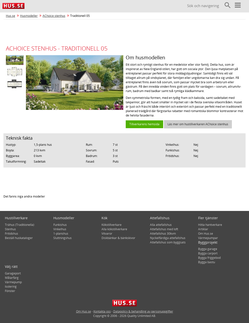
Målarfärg (12, 278)
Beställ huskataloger (19, 238)
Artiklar (203, 229)
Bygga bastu (206, 262)
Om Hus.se (205, 233)
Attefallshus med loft (164, 229)
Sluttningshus (62, 238)
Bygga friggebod (209, 258)
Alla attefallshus (161, 225)
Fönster (10, 291)
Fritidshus (11, 233)
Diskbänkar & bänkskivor (118, 238)
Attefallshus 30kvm (163, 233)
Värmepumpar (208, 238)
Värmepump (13, 282)
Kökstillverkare (112, 225)
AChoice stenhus (54, 16)
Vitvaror (107, 233)
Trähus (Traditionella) (19, 225)
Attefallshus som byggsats (168, 242)
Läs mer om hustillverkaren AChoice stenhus (198, 124)
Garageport (13, 273)
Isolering (11, 286)
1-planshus (60, 233)
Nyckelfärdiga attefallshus (167, 238)
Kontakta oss (102, 311)
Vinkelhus (59, 229)
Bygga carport (207, 253)
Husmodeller (29, 16)
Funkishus (60, 225)
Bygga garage (207, 249)
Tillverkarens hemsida (144, 124)
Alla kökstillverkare (114, 229)
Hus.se (10, 16)
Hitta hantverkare (210, 225)
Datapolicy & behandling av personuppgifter (143, 311)
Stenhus (10, 229)
